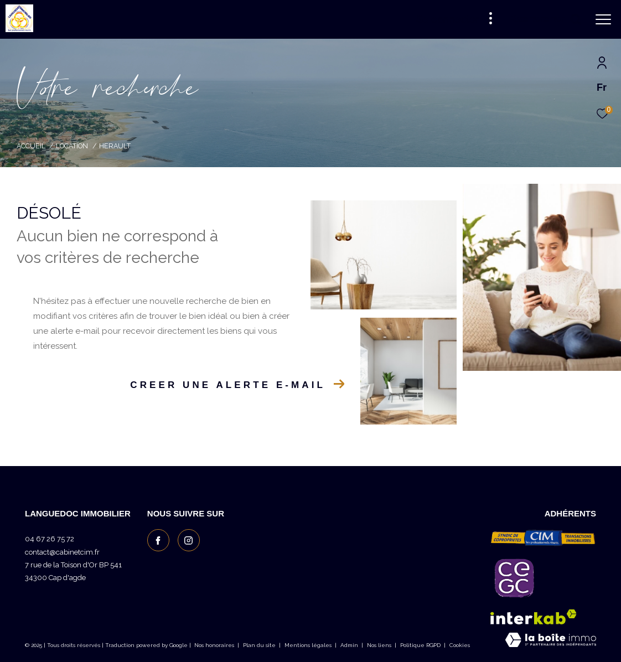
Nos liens (380, 645)
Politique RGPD (420, 645)
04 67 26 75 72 (49, 539)
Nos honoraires (214, 645)
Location (72, 146)
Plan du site (260, 645)
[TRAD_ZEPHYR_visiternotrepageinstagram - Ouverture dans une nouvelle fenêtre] (189, 540)
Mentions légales (308, 645)
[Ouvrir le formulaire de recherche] (545, 19)
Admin (350, 645)
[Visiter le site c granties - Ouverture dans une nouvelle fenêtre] (514, 578)
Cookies (459, 645)
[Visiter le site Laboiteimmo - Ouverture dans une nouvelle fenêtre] (550, 641)
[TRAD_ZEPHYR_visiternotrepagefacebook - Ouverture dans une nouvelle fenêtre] (158, 540)
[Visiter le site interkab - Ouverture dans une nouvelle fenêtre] (533, 616)
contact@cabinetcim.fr (62, 552)
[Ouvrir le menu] (603, 19)
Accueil (31, 146)
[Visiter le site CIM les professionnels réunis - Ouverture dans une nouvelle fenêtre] (543, 537)
